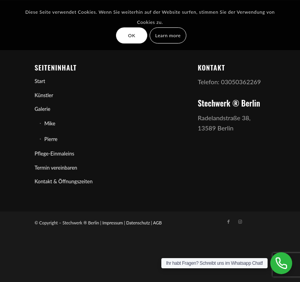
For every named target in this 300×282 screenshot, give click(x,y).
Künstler (43, 95)
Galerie (42, 109)
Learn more (167, 35)
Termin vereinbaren (55, 167)
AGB (157, 222)
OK (132, 35)
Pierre (50, 139)
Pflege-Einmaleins (54, 153)
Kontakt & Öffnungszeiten (63, 181)
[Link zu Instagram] (240, 222)
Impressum (112, 222)
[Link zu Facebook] (228, 222)
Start (39, 81)
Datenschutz (138, 222)
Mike (49, 123)
